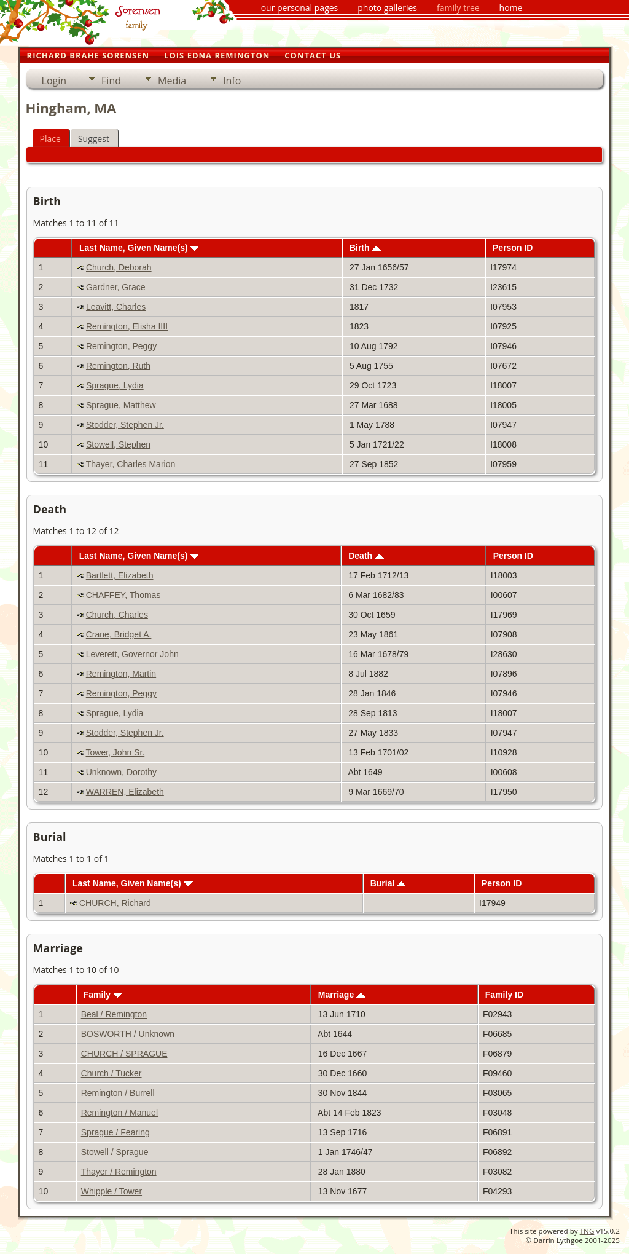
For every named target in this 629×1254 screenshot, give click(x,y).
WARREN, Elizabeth (125, 792)
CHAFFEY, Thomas (123, 595)
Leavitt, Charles (116, 307)
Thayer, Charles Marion (131, 464)
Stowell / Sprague (115, 1152)
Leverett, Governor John (132, 654)
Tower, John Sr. (115, 752)
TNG (587, 1231)
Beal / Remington (114, 1014)
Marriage (341, 995)
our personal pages (299, 8)
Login (54, 80)
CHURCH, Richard (115, 903)
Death (366, 556)
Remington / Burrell (118, 1093)
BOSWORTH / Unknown (127, 1034)
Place (50, 138)
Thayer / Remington (119, 1172)
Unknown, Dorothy (121, 772)
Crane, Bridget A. (119, 634)
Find (111, 80)
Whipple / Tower (111, 1191)
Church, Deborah (119, 267)
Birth (365, 248)
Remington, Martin (121, 674)
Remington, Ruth (118, 366)
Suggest (93, 138)
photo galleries (387, 8)
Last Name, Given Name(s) (139, 248)
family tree (458, 8)
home (511, 8)
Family (103, 995)
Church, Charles (117, 615)
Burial (388, 883)
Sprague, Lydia (115, 385)
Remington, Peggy (121, 346)
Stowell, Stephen (118, 444)
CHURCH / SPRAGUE (124, 1054)
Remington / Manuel (119, 1113)
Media (172, 80)
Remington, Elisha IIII (127, 326)
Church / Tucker (111, 1073)
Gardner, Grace (116, 287)
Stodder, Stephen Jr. (125, 425)
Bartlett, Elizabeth (120, 575)
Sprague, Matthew (121, 405)
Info (232, 80)
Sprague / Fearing (115, 1132)
